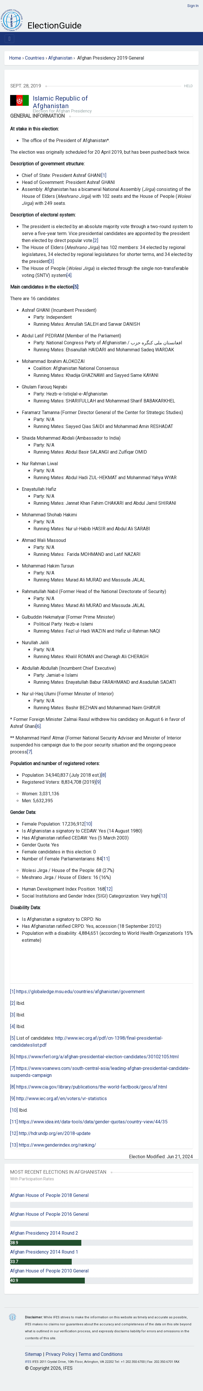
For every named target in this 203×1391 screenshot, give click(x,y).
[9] (98, 782)
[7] (29, 752)
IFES (28, 1362)
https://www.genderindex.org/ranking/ (57, 1145)
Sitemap (33, 1354)
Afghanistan (60, 58)
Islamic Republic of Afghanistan (60, 102)
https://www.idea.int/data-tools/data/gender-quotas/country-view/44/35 (93, 1122)
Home (15, 58)
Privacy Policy (60, 1354)
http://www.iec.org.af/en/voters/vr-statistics (61, 1098)
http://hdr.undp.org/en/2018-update (55, 1133)
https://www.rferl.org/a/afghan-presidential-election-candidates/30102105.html (97, 1056)
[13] (163, 896)
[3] (51, 261)
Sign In (193, 5)
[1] (103, 175)
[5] (12, 1038)
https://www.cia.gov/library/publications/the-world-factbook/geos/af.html (91, 1087)
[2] (95, 240)
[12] (108, 889)
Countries (34, 58)
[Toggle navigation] (9, 38)
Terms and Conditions (100, 1354)
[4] (69, 275)
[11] (105, 859)
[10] (88, 824)
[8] (103, 775)
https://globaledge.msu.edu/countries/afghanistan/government (80, 991)
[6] (38, 726)
